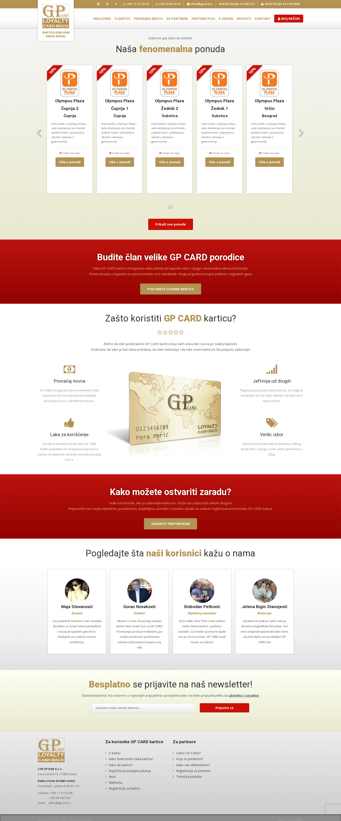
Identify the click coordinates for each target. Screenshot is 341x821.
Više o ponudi (70, 162)
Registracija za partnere (280, 4)
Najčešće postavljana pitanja (130, 776)
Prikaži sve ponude (170, 224)
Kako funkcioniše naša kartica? (131, 764)
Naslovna (102, 18)
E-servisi (226, 18)
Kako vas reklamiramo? (193, 770)
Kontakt (263, 18)
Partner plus (203, 18)
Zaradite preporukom (170, 524)
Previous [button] (39, 133)
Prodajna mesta (148, 18)
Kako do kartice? (121, 770)
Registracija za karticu (237, 4)
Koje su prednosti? (189, 764)
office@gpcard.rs (199, 4)
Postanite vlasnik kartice (170, 289)
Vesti (112, 782)
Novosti (244, 18)
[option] (70, 129)
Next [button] (301, 133)
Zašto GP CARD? (188, 758)
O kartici (122, 18)
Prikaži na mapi (71, 153)
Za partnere (177, 18)
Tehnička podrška (189, 782)
